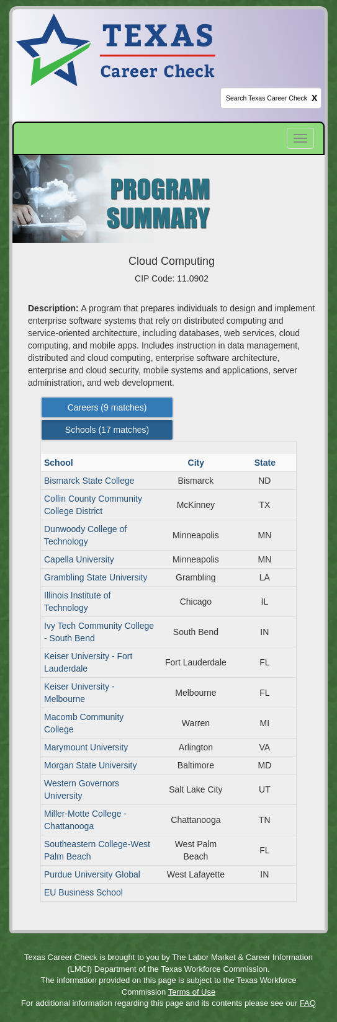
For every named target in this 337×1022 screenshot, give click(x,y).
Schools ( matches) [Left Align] (107, 430)
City (197, 463)
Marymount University (86, 747)
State (266, 463)
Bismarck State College (89, 481)
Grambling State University (96, 577)
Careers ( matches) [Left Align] (107, 407)
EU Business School (83, 892)
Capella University (79, 559)
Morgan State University (90, 765)
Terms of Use (192, 992)
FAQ (308, 1003)
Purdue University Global (92, 874)
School (60, 463)
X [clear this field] (314, 98)
